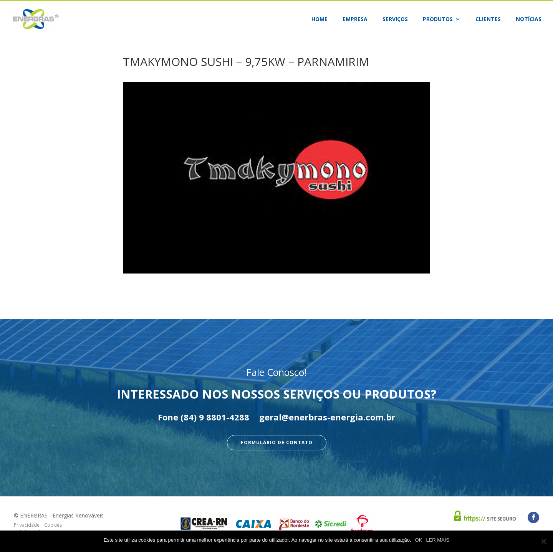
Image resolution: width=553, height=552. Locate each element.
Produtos (438, 19)
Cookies (53, 525)
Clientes (488, 19)
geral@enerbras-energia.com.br (327, 417)
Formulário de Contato (277, 442)
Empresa (355, 19)
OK (418, 540)
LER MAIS (437, 540)
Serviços (395, 19)
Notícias (528, 19)
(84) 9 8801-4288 (214, 417)
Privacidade (27, 525)
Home (319, 19)
